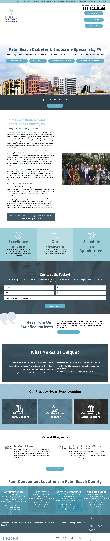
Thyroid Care (82, 1)
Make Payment (94, 26)
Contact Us (102, 1)
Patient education (12, 169)
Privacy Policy (77, 538)
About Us (19, 1)
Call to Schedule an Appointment (93, 5)
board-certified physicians (18, 151)
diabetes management (22, 171)
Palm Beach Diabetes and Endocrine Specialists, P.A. (23, 132)
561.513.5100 (93, 8)
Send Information (55, 306)
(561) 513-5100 (43, 215)
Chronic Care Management (61, 61)
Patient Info (93, 1)
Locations (36, 1)
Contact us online (17, 215)
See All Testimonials (69, 332)
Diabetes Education (48, 1)
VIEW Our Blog (55, 469)
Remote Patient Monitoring (66, 1)
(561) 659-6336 (95, 528)
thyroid (45, 171)
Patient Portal (93, 13)
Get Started (55, 106)
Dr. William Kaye (28, 153)
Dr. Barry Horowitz (42, 153)
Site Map (69, 538)
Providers (27, 1)
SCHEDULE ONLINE (94, 20)
